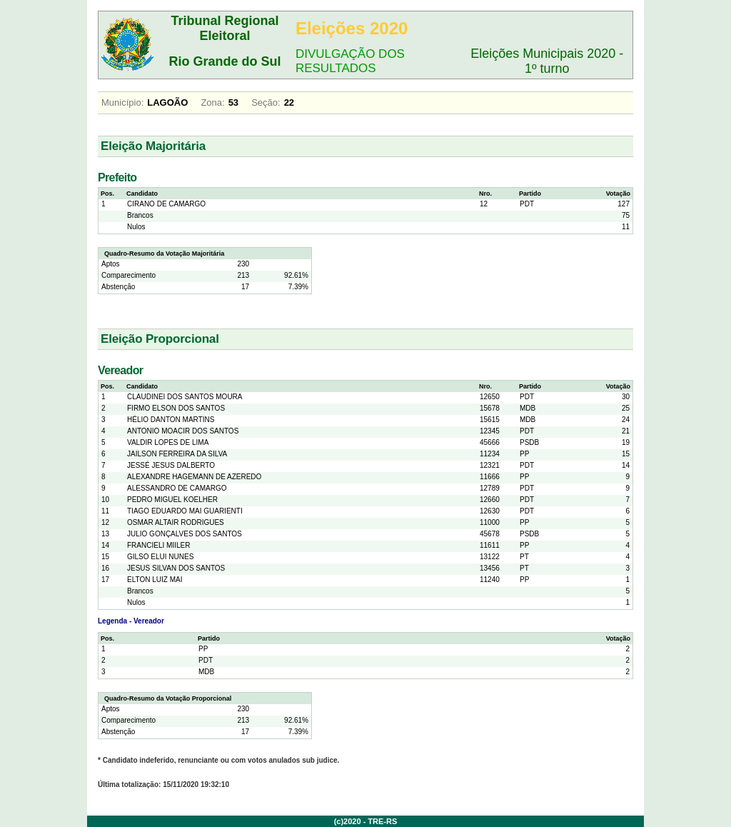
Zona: (212, 102)
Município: (122, 102)
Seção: (265, 102)
